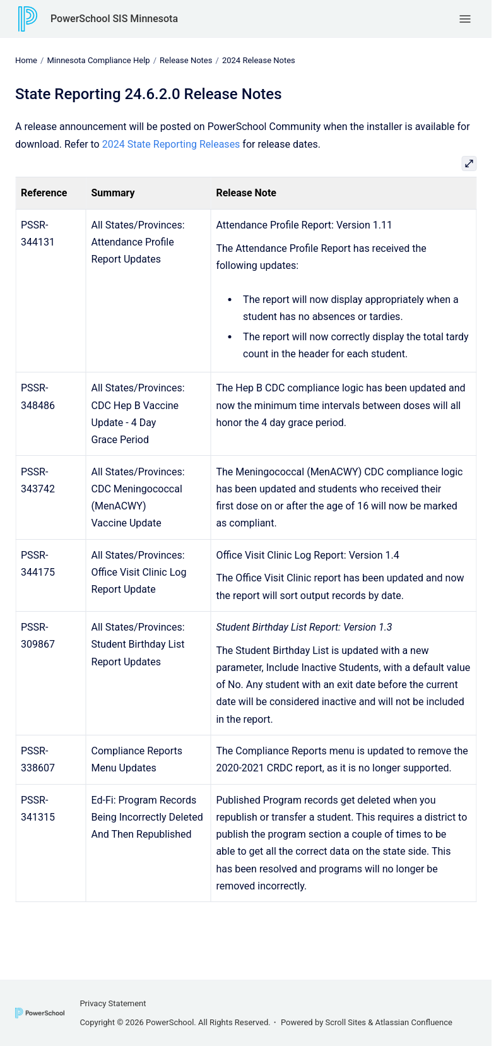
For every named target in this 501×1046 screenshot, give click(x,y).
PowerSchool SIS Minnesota (114, 19)
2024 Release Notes (258, 60)
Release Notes (186, 60)
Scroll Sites (346, 1022)
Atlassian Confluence (413, 1022)
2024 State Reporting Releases (171, 144)
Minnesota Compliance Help (98, 60)
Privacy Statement (113, 1003)
